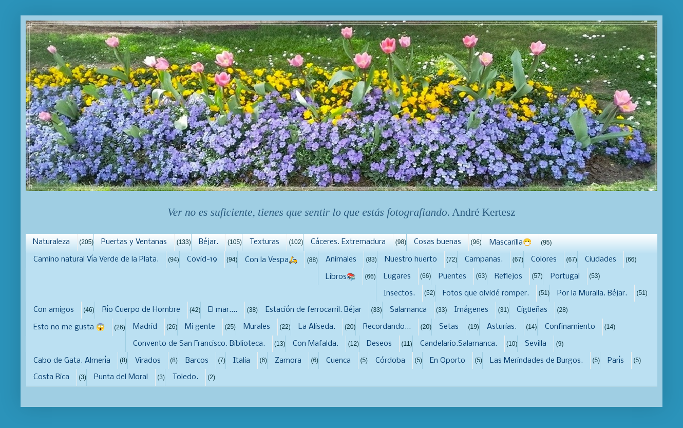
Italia (241, 361)
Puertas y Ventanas (134, 242)
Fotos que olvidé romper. (486, 293)
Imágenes (471, 310)
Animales (341, 259)
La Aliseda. (316, 327)
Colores (544, 259)
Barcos (196, 361)
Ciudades (600, 259)
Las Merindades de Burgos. (536, 361)
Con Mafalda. (315, 344)
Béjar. (208, 242)
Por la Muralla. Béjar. (592, 293)
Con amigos (53, 310)
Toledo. (185, 377)
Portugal (565, 276)
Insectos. (399, 293)
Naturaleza (51, 242)
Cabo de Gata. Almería (71, 361)
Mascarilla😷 (510, 242)
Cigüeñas (532, 310)
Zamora (288, 361)
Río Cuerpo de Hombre (141, 310)
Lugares (397, 276)
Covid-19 (202, 259)
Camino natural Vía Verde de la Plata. (96, 259)
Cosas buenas (437, 242)
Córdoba (390, 361)
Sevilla (535, 344)
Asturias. (502, 327)
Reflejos (508, 276)
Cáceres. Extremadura (348, 242)
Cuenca (338, 361)
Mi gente (200, 327)
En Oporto (447, 361)
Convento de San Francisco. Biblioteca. (199, 344)
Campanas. (484, 259)
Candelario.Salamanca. (458, 344)
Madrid (145, 327)
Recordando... (387, 327)
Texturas (264, 242)
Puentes (452, 276)
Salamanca (408, 310)
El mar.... (222, 310)
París (616, 361)
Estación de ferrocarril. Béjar (313, 310)
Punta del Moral (121, 377)
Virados (148, 361)
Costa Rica (51, 377)
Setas (449, 327)
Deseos (379, 344)
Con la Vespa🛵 (271, 260)
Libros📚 (340, 277)
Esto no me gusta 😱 (69, 327)
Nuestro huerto (411, 259)
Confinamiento (570, 327)
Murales (256, 327)
